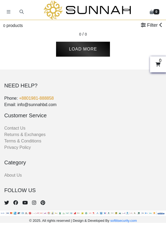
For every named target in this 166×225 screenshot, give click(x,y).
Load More (83, 49)
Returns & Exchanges (25, 134)
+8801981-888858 (36, 98)
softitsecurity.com (123, 221)
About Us (13, 175)
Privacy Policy (17, 147)
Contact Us (14, 128)
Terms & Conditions (22, 141)
